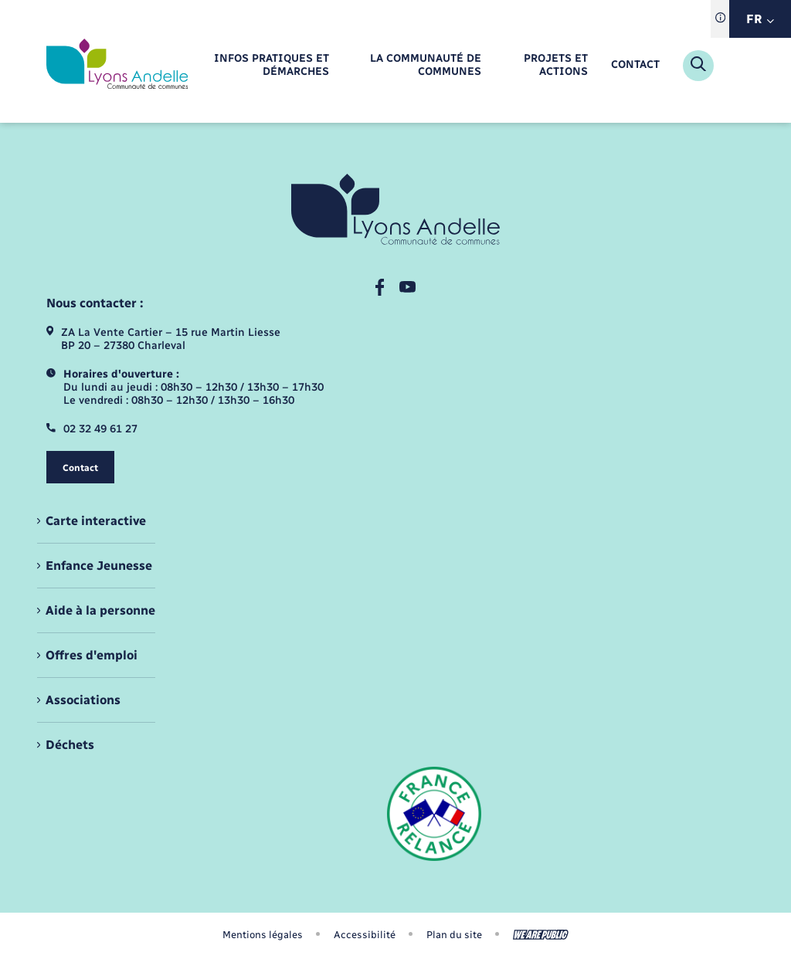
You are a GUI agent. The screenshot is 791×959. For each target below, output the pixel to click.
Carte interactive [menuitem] (96, 520)
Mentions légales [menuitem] (262, 934)
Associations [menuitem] (83, 700)
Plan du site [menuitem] (454, 934)
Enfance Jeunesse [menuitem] (99, 565)
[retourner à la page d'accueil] (117, 65)
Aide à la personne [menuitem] (100, 610)
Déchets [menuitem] (70, 744)
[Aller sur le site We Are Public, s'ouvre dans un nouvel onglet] (541, 935)
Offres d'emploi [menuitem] (91, 655)
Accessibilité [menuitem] (365, 934)
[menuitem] (262, 66)
